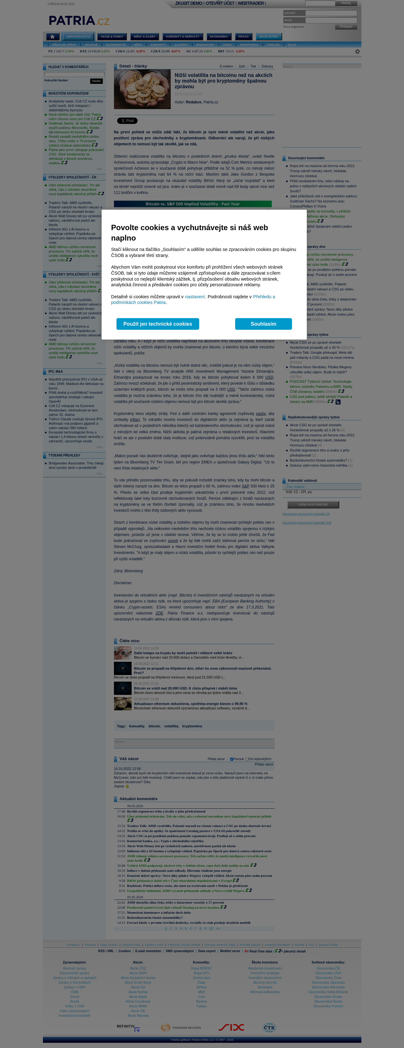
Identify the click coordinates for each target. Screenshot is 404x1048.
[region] (204, 275)
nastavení (195, 296)
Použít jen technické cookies (157, 324)
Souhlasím (263, 324)
